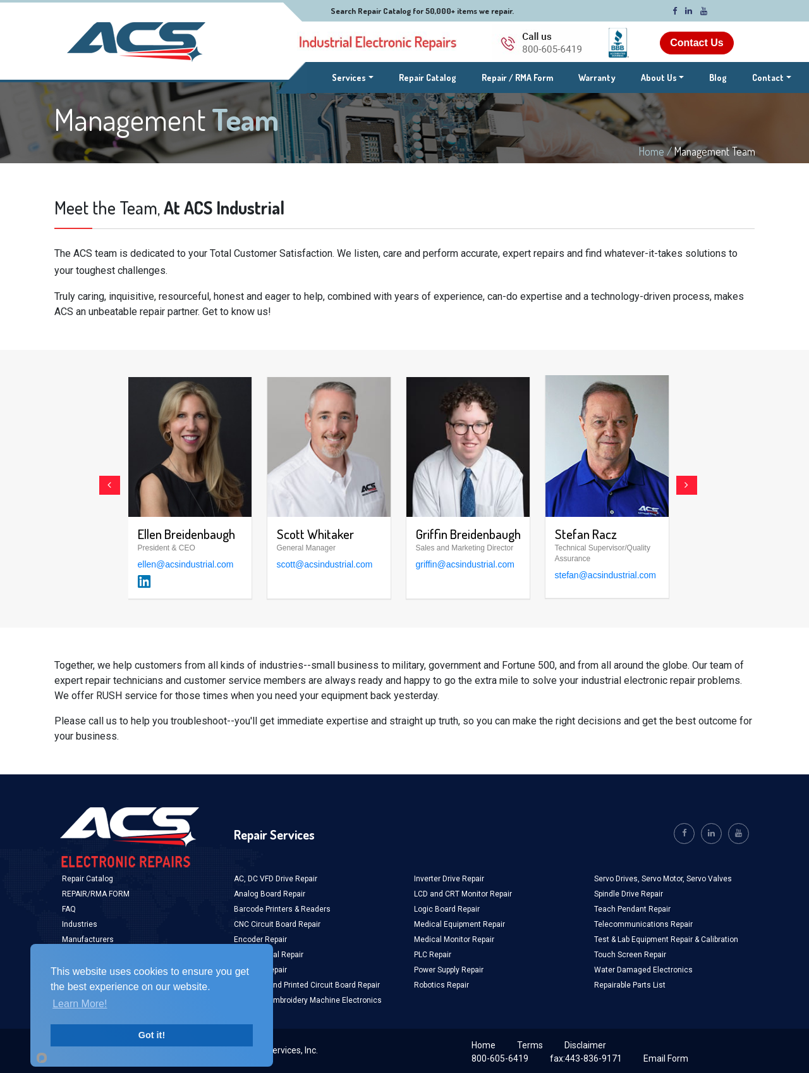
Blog (718, 77)
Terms (530, 1045)
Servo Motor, (664, 878)
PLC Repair (432, 954)
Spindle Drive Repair (628, 894)
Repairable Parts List (630, 985)
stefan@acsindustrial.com (606, 575)
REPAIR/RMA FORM (96, 894)
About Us (659, 77)
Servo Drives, (618, 878)
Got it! (151, 1035)
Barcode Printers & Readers (282, 909)
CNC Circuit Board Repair (277, 924)
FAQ (69, 909)
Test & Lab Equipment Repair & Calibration (666, 939)
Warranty (597, 77)
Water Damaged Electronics (643, 969)
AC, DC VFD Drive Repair (275, 878)
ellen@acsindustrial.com (186, 564)
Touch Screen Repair (630, 954)
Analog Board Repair (269, 894)
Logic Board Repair (447, 909)
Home (651, 151)
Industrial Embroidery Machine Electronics (308, 1000)
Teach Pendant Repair (632, 909)
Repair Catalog (427, 77)
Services (353, 76)
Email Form (665, 1058)
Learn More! (79, 1003)
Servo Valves (709, 878)
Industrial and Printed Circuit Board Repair (307, 985)
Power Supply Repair (449, 969)
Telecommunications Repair (643, 924)
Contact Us (696, 42)
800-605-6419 (499, 1058)
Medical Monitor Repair (454, 939)
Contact (768, 77)
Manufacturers (88, 939)
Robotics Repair (441, 985)
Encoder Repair (260, 939)
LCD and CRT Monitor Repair (463, 894)
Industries (79, 924)
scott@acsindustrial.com (325, 564)
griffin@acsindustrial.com (465, 564)
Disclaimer (585, 1045)
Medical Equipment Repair (459, 924)
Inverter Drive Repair (449, 878)
